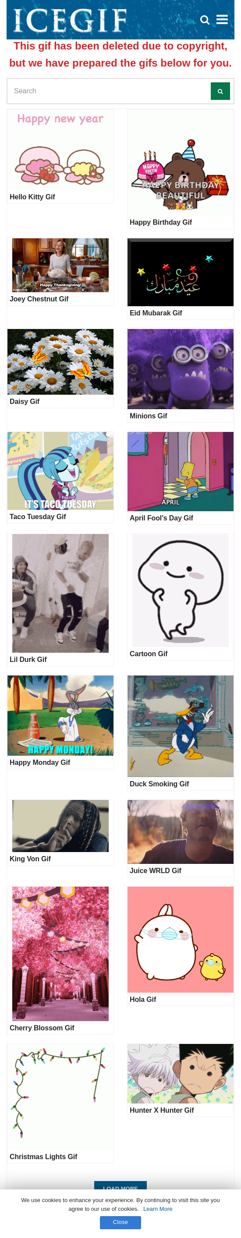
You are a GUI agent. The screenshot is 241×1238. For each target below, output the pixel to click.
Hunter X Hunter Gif (162, 1110)
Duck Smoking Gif (159, 784)
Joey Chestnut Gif (39, 299)
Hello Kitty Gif (32, 197)
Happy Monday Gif (40, 762)
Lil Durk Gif (28, 659)
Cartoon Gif (148, 654)
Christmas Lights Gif (43, 1156)
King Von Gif (30, 859)
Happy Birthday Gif (161, 222)
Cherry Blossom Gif (42, 1028)
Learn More (157, 1209)
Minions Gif (148, 416)
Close (120, 1222)
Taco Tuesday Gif (38, 516)
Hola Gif (143, 999)
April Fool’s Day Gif (161, 518)
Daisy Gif (24, 401)
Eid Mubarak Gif (156, 313)
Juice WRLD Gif (155, 870)
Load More (120, 1188)
